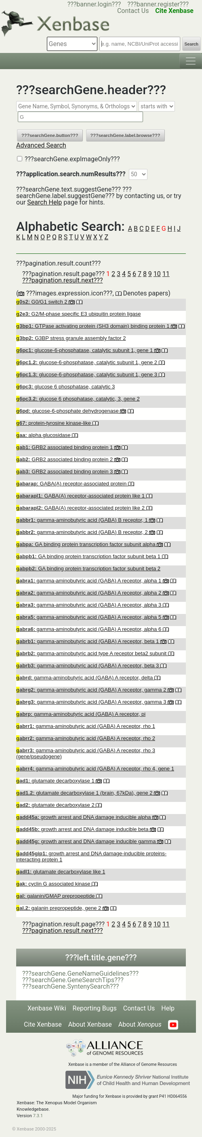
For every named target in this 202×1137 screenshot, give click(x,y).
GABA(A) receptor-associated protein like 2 (81, 508)
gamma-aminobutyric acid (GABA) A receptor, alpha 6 (89, 629)
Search (191, 44)
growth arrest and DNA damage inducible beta (83, 829)
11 (166, 274)
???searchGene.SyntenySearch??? (70, 986)
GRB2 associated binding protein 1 (65, 447)
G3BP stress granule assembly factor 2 (71, 338)
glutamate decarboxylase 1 (56, 781)
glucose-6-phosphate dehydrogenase (68, 411)
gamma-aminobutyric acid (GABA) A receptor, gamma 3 (92, 702)
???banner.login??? (94, 4)
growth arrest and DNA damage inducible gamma (86, 841)
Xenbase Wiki (46, 1008)
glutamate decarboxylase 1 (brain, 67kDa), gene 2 (85, 793)
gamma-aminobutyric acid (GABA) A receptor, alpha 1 (89, 581)
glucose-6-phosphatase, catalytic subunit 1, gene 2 (87, 362)
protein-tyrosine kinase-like (54, 423)
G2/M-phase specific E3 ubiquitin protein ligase (78, 314)
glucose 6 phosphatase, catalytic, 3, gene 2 (78, 399)
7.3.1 (38, 1115)
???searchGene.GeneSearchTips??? (73, 980)
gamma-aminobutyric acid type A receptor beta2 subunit (92, 653)
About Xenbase (90, 1024)
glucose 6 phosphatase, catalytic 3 (65, 387)
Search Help (44, 202)
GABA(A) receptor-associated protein (72, 484)
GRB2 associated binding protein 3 (65, 471)
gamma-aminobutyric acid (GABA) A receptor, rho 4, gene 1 (95, 769)
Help (168, 1008)
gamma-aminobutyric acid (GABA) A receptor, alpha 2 (89, 593)
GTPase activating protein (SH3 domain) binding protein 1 (93, 326)
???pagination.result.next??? (62, 280)
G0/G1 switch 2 (42, 302)
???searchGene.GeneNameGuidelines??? (80, 973)
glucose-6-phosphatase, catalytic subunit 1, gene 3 (87, 374)
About (140, 1024)
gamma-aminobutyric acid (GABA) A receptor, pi (80, 714)
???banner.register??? (158, 4)
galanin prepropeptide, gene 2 (59, 908)
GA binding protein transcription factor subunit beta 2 (88, 568)
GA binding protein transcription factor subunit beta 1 (89, 556)
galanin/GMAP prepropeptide (56, 896)
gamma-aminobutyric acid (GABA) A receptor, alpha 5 (89, 617)
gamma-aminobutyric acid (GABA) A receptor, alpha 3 (89, 605)
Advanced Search (41, 145)
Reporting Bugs (95, 1008)
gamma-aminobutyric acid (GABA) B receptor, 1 (82, 520)
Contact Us (139, 1008)
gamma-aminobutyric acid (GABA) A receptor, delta (85, 678)
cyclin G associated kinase (54, 884)
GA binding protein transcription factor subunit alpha (86, 544)
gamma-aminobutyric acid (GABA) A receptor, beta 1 (88, 641)
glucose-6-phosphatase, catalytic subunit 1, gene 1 (85, 350)
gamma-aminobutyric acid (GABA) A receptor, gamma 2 (92, 690)
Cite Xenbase (43, 1024)
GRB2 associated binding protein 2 (65, 459)
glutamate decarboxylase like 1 (60, 872)
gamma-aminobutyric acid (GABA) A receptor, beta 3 (88, 665)
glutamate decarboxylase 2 (56, 805)
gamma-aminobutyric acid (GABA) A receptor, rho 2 (85, 738)
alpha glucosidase (44, 435)
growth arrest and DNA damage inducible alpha (84, 817)
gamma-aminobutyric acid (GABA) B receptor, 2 (82, 532)
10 (157, 274)
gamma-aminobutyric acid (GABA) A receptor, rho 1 (85, 726)
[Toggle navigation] (190, 61)
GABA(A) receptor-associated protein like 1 (81, 496)
